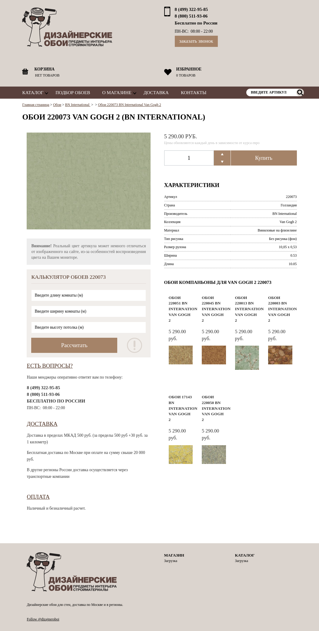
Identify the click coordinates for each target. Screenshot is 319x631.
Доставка (156, 92)
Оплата (38, 497)
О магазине (116, 92)
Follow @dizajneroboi (43, 619)
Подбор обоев (72, 92)
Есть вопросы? (50, 366)
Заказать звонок (196, 41)
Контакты (193, 92)
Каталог (32, 92)
